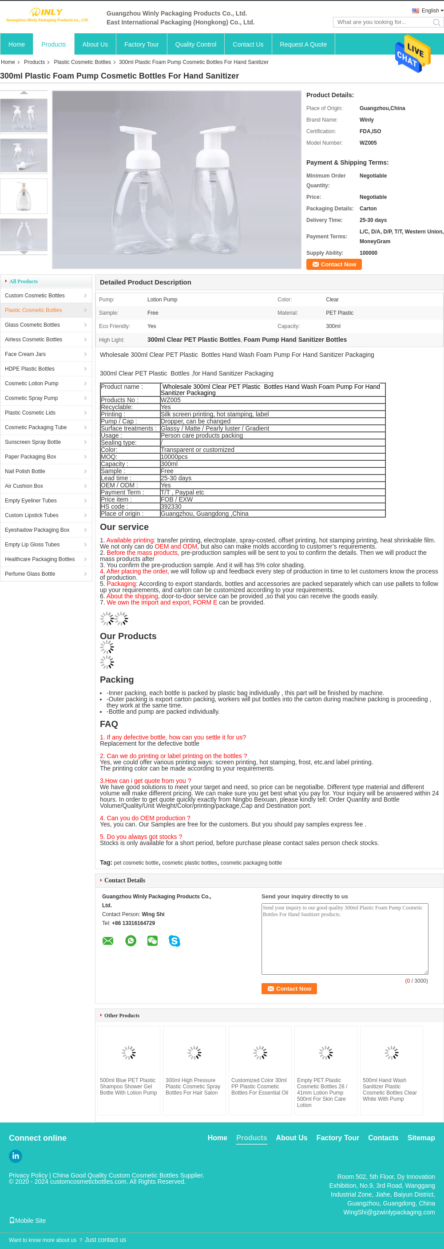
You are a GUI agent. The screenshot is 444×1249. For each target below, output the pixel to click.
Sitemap (421, 1138)
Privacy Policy (28, 1175)
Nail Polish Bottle (25, 471)
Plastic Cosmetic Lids (30, 413)
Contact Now (338, 264)
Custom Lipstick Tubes (32, 515)
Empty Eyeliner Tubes (31, 501)
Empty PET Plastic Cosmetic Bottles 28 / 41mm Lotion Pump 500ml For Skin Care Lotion (322, 1092)
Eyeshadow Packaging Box (37, 530)
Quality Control (196, 44)
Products (53, 44)
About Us (95, 44)
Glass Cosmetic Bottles (32, 325)
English (430, 11)
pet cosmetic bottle (136, 863)
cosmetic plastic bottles (189, 863)
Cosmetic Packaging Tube (36, 427)
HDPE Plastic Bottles (30, 369)
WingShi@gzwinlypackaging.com (389, 1212)
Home (16, 44)
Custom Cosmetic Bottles (35, 295)
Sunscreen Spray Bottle (33, 442)
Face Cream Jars (25, 354)
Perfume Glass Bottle (30, 574)
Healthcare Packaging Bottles (40, 559)
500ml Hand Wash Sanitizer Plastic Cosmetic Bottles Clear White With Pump (390, 1089)
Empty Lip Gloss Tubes (32, 544)
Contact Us (248, 44)
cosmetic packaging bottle (251, 863)
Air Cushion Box (24, 486)
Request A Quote (303, 44)
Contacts (383, 1138)
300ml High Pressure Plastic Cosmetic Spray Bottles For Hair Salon (193, 1086)
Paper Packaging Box (30, 457)
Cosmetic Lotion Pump (32, 383)
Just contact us (105, 1239)
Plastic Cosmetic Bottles (82, 62)
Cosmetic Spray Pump (31, 398)
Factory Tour (141, 44)
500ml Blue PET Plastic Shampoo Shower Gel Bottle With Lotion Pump (128, 1086)
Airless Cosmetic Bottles (33, 339)
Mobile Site (27, 1220)
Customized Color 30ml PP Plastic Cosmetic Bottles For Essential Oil (259, 1086)
